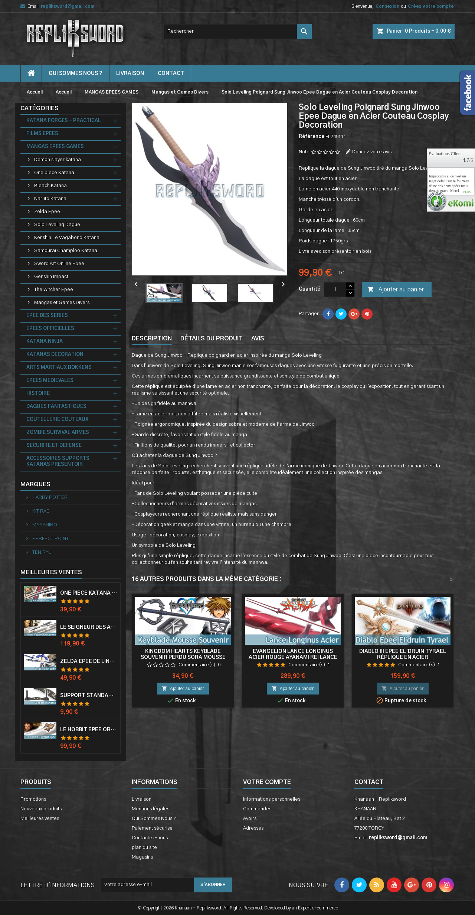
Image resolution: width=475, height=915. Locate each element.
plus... (468, 192)
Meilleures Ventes (51, 572)
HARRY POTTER (49, 497)
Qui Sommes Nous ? (75, 73)
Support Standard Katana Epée (88, 695)
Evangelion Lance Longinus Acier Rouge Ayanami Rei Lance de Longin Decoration (293, 657)
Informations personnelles (271, 799)
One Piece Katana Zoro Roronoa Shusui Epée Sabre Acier (88, 593)
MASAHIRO (44, 525)
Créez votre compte (431, 6)
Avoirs (249, 818)
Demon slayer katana (57, 159)
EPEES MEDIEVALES (49, 380)
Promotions (33, 799)
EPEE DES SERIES (47, 315)
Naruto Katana (50, 198)
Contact (368, 782)
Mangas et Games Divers (61, 302)
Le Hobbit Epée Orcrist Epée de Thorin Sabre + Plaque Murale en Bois (88, 729)
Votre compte (267, 782)
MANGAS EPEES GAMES (55, 146)
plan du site (144, 847)
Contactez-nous (150, 838)
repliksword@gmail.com (67, 6)
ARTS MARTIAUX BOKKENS (59, 367)
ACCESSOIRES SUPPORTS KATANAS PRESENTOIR (57, 461)
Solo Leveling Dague (57, 224)
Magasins (142, 857)
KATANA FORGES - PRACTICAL (63, 120)
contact (171, 73)
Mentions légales (150, 809)
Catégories (39, 108)
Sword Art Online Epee (59, 263)
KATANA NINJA (44, 341)
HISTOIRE (38, 393)
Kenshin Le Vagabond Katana (66, 237)
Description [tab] (152, 339)
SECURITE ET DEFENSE (54, 445)
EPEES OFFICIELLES (50, 328)
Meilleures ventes (39, 818)
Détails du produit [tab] (211, 339)
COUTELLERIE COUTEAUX (57, 419)
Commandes (257, 809)
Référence (311, 136)
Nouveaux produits (41, 809)
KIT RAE (40, 511)
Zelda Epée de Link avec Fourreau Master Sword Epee (88, 661)
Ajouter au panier (395, 290)
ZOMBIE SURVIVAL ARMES (57, 432)
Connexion (387, 6)
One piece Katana (54, 172)
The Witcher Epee (53, 289)
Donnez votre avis (372, 152)
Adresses (253, 828)
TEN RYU (41, 552)
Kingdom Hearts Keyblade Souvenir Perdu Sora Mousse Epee (183, 657)
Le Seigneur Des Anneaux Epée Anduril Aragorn (88, 627)
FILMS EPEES (42, 133)
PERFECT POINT (50, 538)
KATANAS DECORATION (54, 354)
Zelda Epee (47, 211)
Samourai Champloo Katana (65, 250)
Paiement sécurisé (152, 828)
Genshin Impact (51, 276)
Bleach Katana (50, 185)
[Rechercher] (237, 31)
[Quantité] (335, 289)
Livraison (130, 73)
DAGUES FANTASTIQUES (56, 406)
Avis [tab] (257, 339)
